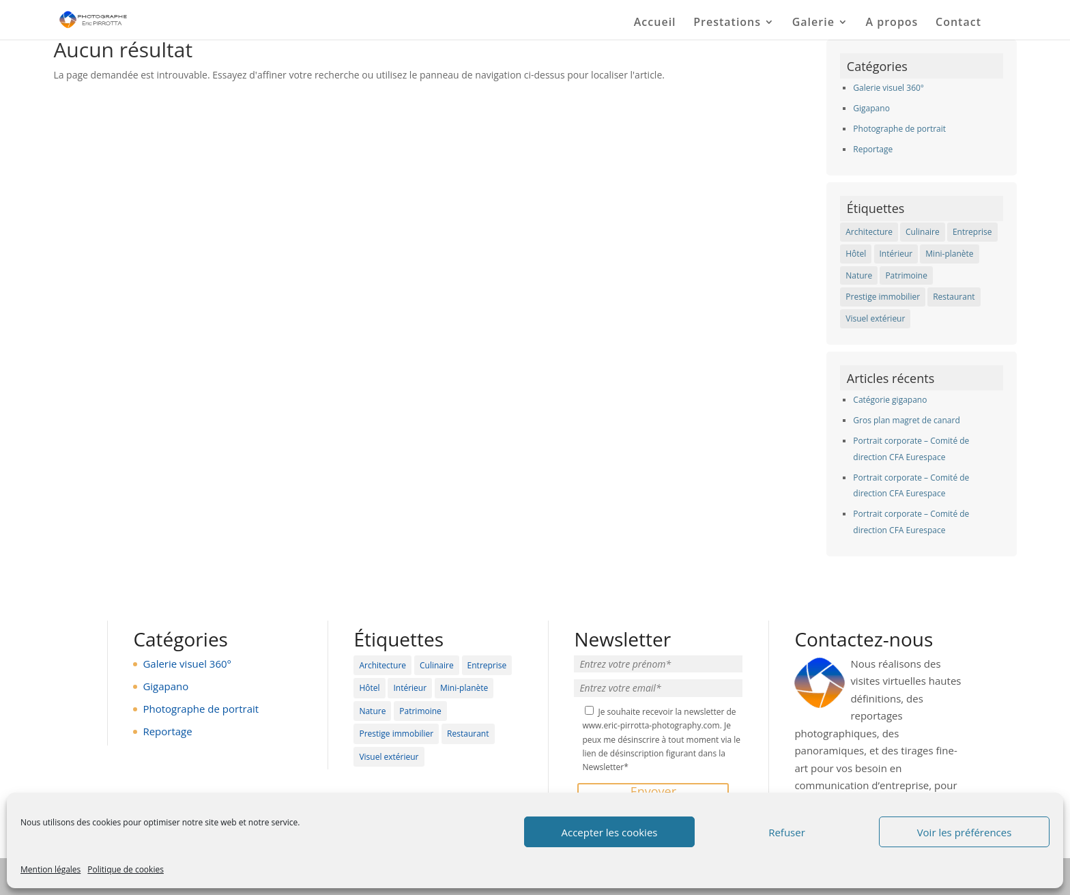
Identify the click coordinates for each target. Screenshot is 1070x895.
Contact (958, 23)
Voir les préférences (964, 832)
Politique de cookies (125, 869)
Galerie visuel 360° (888, 88)
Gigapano (871, 108)
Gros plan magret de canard (906, 420)
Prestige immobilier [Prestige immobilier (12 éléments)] (882, 296)
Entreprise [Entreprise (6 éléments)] (972, 232)
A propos (892, 23)
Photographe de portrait (899, 128)
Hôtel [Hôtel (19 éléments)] (855, 253)
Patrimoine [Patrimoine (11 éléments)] (906, 275)
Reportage (873, 149)
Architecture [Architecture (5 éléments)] (869, 232)
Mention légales (50, 869)
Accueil (655, 23)
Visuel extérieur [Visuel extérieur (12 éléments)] (875, 318)
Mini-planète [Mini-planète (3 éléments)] (949, 253)
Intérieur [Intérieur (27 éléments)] (896, 253)
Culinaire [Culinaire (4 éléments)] (923, 232)
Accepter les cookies (610, 832)
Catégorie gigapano (890, 400)
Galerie (813, 23)
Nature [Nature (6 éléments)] (858, 275)
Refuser (786, 832)
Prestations (727, 23)
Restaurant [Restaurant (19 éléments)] (953, 296)
